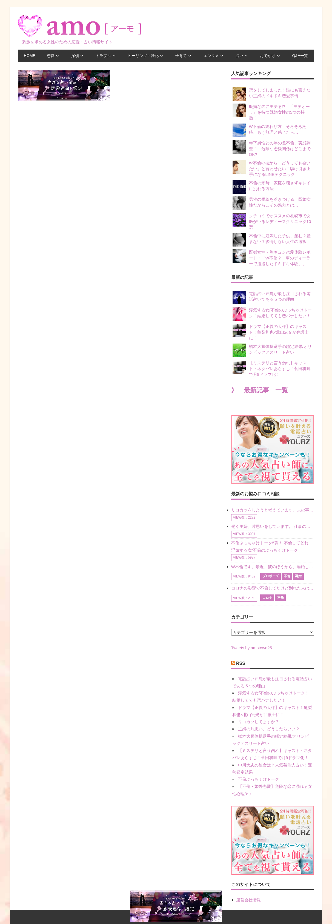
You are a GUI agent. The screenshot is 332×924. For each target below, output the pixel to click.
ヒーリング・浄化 (143, 55)
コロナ (267, 598)
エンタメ (211, 55)
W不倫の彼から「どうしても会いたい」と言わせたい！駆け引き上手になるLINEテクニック (272, 168)
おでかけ (267, 55)
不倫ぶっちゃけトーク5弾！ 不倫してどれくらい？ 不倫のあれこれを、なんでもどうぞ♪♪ (272, 542)
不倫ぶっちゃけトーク (258, 779)
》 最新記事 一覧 (259, 390)
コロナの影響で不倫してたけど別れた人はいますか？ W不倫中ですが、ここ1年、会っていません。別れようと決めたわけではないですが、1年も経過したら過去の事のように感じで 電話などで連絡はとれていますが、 (272, 588)
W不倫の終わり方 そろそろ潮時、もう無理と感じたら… (269, 130)
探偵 (75, 55)
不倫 (287, 576)
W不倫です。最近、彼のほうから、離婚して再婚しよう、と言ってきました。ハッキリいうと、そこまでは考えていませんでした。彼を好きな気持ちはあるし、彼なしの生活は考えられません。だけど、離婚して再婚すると (272, 566)
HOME (29, 55)
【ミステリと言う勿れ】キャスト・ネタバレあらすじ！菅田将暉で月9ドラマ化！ (272, 368)
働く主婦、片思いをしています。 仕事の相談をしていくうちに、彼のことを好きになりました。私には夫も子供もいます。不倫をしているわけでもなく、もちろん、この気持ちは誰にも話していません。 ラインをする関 (272, 526)
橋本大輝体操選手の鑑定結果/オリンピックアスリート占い (272, 350)
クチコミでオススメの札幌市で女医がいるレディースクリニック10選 (272, 221)
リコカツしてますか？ (258, 721)
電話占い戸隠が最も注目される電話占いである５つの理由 (272, 297)
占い (239, 55)
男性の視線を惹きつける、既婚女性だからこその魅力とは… (272, 203)
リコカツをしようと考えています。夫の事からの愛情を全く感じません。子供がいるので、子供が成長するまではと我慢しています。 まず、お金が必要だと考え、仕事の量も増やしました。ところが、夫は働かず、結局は (272, 510)
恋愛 (51, 55)
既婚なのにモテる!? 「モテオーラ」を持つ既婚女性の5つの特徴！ (271, 112)
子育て (181, 55)
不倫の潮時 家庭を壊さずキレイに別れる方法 (272, 187)
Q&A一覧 (300, 55)
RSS (240, 663)
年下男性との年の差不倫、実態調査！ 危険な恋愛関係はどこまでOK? (272, 148)
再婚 (298, 576)
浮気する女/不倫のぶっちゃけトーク (264, 550)
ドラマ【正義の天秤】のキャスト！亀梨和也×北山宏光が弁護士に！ (271, 332)
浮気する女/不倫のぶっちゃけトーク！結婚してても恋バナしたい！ (272, 314)
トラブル (103, 55)
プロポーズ (270, 576)
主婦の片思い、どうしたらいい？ (269, 728)
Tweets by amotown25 (251, 647)
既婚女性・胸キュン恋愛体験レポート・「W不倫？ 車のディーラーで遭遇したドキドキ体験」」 (272, 257)
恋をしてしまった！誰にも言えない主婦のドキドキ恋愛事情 (272, 94)
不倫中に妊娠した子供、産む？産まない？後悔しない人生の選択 (272, 240)
